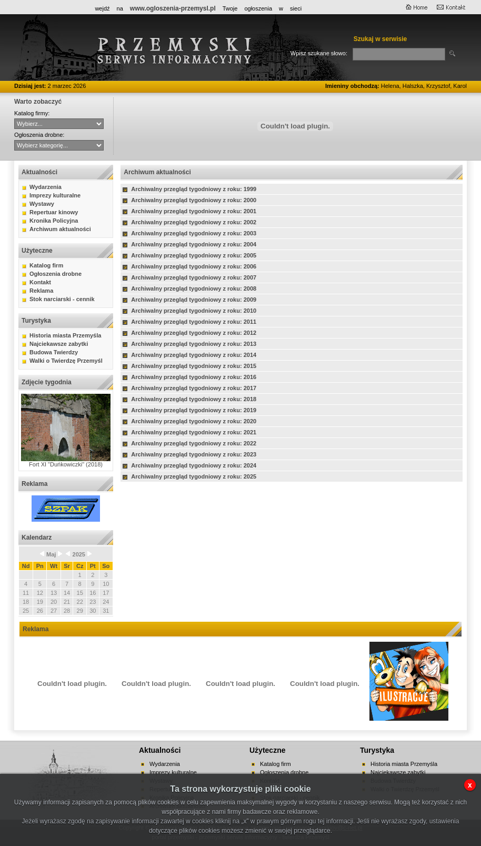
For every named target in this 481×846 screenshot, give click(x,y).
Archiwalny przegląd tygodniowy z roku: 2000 (193, 200)
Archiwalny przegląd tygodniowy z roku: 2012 (193, 333)
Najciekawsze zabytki (58, 344)
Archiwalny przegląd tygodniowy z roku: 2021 (193, 432)
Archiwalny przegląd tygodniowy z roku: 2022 (193, 443)
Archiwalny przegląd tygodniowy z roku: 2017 (193, 388)
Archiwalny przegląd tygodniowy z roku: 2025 (193, 476)
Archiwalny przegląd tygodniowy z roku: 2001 (193, 211)
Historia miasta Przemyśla (65, 335)
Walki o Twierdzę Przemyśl (66, 360)
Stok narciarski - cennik (62, 299)
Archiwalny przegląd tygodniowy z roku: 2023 (193, 454)
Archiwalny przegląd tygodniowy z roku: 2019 (193, 410)
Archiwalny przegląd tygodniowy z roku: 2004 (193, 244)
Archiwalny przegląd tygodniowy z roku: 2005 (193, 255)
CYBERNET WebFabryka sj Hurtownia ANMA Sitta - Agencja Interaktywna (59, 123)
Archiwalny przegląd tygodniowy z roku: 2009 (193, 299)
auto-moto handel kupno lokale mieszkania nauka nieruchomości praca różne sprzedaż (59, 145)
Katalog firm (46, 265)
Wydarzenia (45, 187)
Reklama (41, 290)
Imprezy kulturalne (55, 195)
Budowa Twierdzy (53, 352)
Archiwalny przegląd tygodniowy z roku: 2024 (193, 465)
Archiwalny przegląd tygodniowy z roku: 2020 (193, 421)
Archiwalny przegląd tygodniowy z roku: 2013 (193, 344)
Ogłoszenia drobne (55, 274)
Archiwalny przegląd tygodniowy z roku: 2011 (193, 322)
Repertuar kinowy (53, 212)
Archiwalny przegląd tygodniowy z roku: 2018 (193, 399)
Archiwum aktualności (60, 229)
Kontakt (40, 282)
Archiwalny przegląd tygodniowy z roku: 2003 (193, 233)
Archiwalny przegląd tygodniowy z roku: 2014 (193, 355)
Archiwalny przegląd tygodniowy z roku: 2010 (193, 310)
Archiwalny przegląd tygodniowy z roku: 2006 (193, 266)
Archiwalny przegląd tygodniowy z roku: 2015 (193, 366)
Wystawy (41, 204)
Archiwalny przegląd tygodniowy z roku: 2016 (193, 377)
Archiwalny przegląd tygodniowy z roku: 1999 (193, 189)
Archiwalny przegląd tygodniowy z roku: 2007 (193, 277)
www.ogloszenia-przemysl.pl (173, 8)
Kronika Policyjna (53, 220)
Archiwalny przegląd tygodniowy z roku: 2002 (193, 222)
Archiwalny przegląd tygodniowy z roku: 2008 (193, 288)
